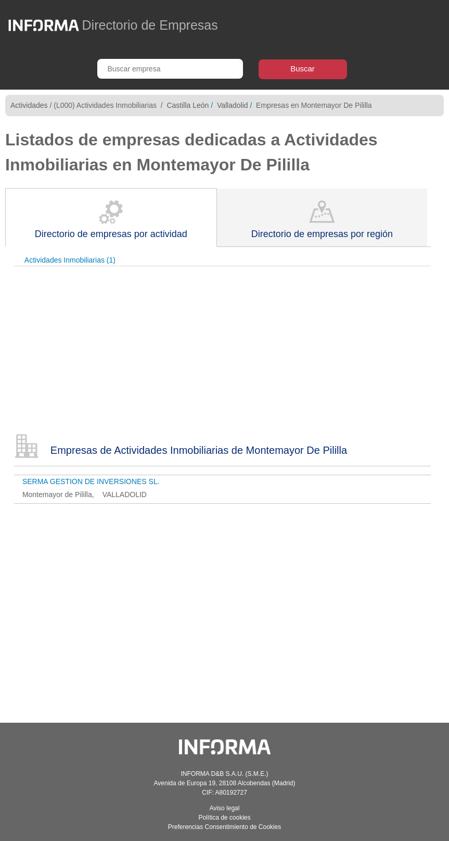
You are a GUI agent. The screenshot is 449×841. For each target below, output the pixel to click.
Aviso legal (225, 808)
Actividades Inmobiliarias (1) (70, 260)
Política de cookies (224, 817)
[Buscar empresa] (170, 69)
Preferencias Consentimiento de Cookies (224, 827)
